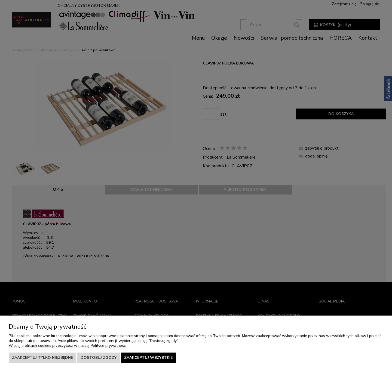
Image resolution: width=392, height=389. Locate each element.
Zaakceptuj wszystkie (148, 357)
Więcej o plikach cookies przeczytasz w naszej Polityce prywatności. (68, 345)
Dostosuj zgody (99, 357)
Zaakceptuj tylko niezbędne (42, 357)
